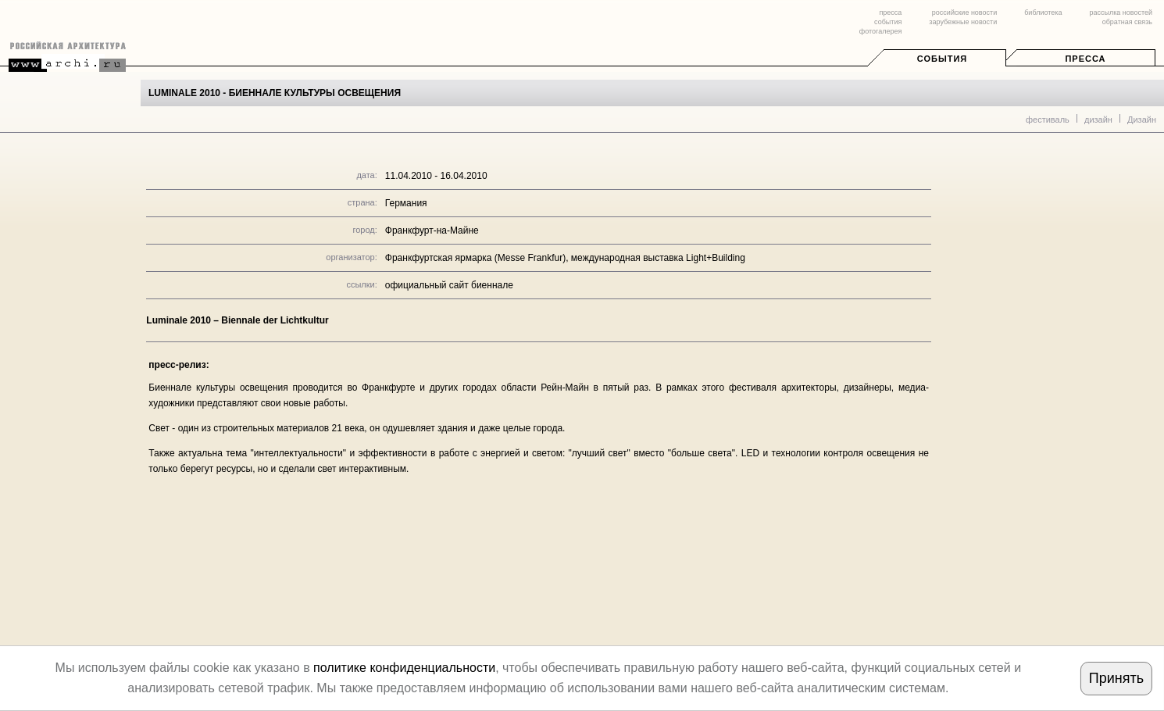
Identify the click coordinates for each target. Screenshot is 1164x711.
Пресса (1085, 58)
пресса (890, 12)
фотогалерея (880, 31)
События (942, 58)
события (888, 22)
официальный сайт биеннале (449, 285)
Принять (1116, 678)
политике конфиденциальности (404, 667)
